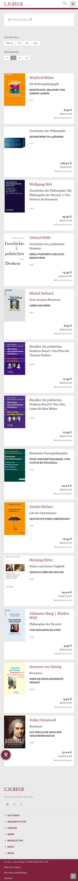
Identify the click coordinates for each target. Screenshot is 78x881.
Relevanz (9, 43)
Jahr (27, 43)
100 (26, 58)
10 (7, 58)
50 (20, 58)
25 (13, 58)
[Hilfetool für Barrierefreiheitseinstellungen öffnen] (5, 754)
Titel (19, 43)
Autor (35, 43)
